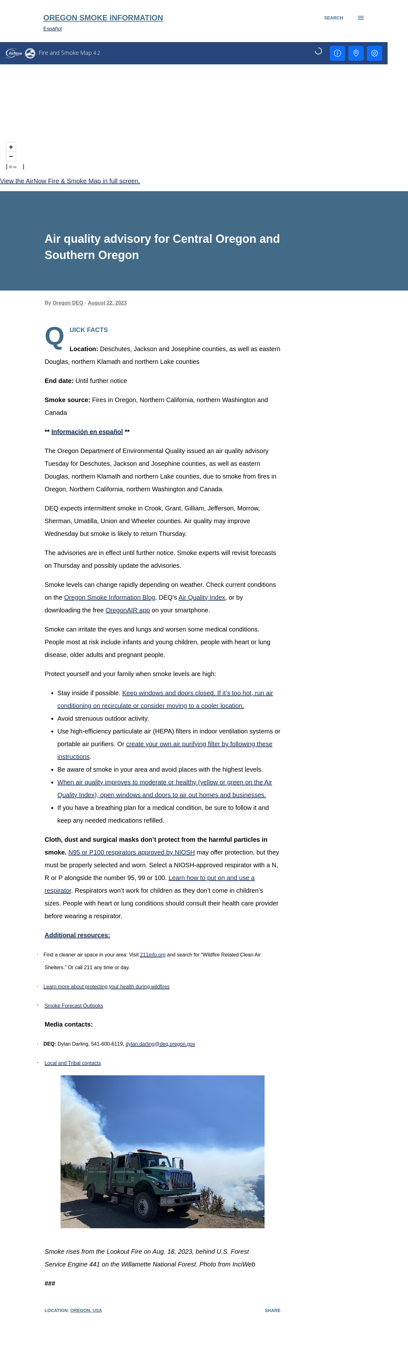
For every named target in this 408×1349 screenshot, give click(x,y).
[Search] (333, 18)
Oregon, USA (86, 1310)
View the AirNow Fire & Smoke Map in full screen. (70, 180)
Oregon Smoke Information (103, 17)
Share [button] (272, 1310)
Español (52, 29)
